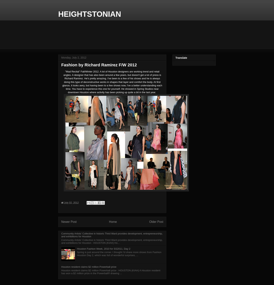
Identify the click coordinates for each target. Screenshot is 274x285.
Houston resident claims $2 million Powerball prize (88, 266)
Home (113, 221)
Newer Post (69, 221)
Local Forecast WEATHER (137, 34)
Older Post (156, 221)
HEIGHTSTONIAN (89, 14)
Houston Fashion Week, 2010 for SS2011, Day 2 (103, 248)
